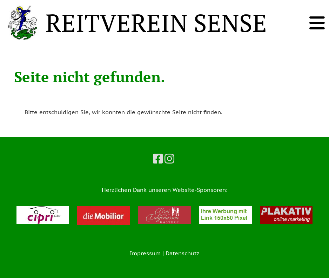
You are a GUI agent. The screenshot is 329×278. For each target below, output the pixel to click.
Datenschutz (182, 253)
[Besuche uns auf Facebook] (158, 158)
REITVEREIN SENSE (156, 22)
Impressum (145, 253)
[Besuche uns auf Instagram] (169, 158)
